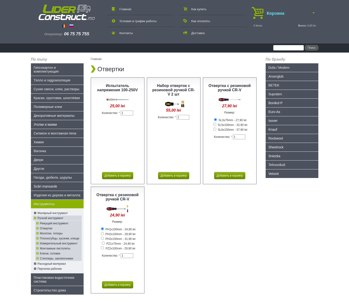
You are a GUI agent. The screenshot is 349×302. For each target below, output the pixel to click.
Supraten (275, 94)
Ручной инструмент (50, 218)
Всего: (302, 25)
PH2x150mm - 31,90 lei (118, 239)
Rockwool (276, 138)
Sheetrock (276, 147)
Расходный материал (52, 263)
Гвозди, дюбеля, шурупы (53, 177)
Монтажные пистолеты (55, 248)
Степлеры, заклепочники (56, 258)
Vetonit (274, 174)
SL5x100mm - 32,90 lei (230, 125)
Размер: (229, 112)
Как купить (198, 9)
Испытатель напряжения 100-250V (117, 88)
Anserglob (276, 76)
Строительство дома (50, 290)
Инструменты (44, 204)
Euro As (274, 112)
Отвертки (46, 228)
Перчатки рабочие (50, 268)
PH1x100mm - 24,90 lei (118, 229)
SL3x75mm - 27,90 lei (230, 120)
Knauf (273, 129)
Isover (273, 121)
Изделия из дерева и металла (57, 195)
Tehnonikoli (277, 165)
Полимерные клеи (48, 107)
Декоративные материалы (54, 116)
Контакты (126, 33)
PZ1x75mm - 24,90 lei (118, 243)
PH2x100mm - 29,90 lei (118, 234)
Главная (125, 9)
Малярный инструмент (53, 213)
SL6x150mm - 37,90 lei (230, 129)
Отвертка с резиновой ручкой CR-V (229, 88)
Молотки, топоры (51, 233)
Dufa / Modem (279, 68)
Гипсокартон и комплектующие (46, 69)
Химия (39, 142)
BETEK (274, 85)
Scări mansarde (45, 186)
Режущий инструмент (54, 223)
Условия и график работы (138, 21)
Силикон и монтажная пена (55, 133)
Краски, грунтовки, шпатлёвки (57, 98)
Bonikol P (276, 103)
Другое (39, 169)
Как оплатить (200, 21)
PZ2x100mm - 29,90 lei (118, 248)
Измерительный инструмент (59, 243)
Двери (38, 160)
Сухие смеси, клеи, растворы (56, 89)
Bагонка (40, 151)
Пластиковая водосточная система (54, 279)
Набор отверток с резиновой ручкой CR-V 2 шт (173, 90)
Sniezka (274, 156)
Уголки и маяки (45, 124)
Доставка (198, 33)
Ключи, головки (50, 253)
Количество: (111, 113)
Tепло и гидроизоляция (52, 80)
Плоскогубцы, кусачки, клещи (59, 238)
